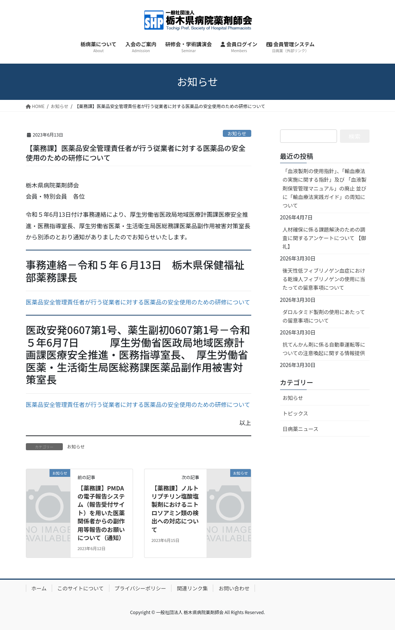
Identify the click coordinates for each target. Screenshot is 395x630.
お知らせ (237, 133)
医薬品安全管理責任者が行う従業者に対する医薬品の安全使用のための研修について (138, 301)
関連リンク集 (192, 588)
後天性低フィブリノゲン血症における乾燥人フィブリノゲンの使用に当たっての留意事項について (324, 279)
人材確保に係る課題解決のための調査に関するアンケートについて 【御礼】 (324, 238)
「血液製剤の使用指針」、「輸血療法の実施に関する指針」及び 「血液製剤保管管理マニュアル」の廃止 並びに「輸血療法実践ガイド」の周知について (325, 188)
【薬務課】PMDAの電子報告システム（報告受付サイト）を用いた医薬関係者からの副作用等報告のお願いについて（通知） (101, 513)
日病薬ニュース (301, 428)
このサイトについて (80, 588)
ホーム (39, 588)
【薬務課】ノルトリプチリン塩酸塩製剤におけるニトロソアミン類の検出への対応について (175, 509)
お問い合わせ (233, 588)
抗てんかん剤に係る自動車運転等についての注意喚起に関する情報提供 (324, 349)
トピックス (296, 413)
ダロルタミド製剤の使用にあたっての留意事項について (324, 316)
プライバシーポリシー (140, 588)
